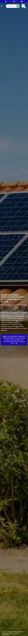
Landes (16, 633)
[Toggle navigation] (2, 6)
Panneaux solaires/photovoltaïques (16, 631)
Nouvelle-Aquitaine (8, 633)
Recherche (17, 6)
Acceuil (4, 631)
